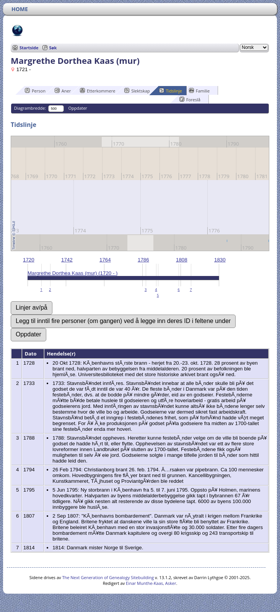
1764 (105, 260)
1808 (181, 260)
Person (35, 91)
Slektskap (137, 91)
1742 (67, 260)
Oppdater (77, 108)
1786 (143, 260)
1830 (220, 260)
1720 (28, 260)
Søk (53, 47)
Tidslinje (170, 91)
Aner (63, 91)
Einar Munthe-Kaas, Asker (151, 583)
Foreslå (189, 99)
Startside (29, 47)
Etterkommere (97, 91)
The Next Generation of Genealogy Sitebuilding (108, 577)
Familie (199, 91)
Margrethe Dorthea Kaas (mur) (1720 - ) (73, 273)
